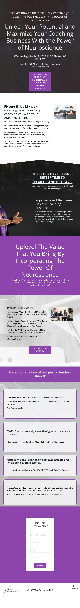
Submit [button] (40, 575)
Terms (75, 596)
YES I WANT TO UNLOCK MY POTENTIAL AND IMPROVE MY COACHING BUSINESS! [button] (40, 81)
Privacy (74, 598)
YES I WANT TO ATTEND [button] (40, 356)
